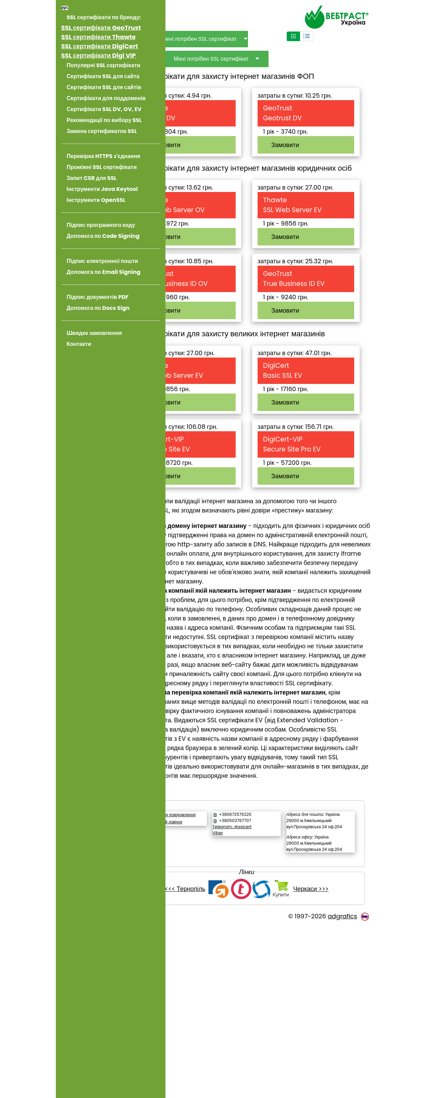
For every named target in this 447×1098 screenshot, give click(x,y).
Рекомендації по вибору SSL (104, 120)
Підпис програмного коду (101, 225)
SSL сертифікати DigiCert (99, 46)
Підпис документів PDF (98, 297)
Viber (248, 985)
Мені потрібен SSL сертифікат (257, 59)
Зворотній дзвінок (211, 981)
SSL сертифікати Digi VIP (98, 55)
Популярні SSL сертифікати (103, 65)
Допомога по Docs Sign (98, 308)
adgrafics (342, 1087)
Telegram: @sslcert (262, 979)
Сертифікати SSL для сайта (103, 76)
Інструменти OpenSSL (96, 200)
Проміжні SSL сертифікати (102, 167)
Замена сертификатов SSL (102, 131)
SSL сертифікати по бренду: (104, 17)
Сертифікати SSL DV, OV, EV (104, 109)
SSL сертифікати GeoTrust (101, 27)
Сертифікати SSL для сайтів (104, 87)
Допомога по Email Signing (104, 272)
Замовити (213, 145)
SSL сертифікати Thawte (98, 37)
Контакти (79, 344)
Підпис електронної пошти (102, 261)
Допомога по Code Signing (103, 236)
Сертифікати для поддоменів (106, 98)
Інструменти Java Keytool (102, 189)
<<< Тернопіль (208, 1060)
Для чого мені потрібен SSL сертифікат (234, 39)
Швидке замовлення (94, 333)
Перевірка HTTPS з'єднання (103, 156)
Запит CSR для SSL (92, 178)
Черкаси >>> (333, 1060)
